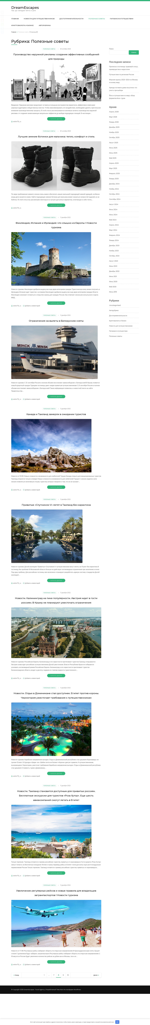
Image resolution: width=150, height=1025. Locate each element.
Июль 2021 (113, 276)
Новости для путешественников (39, 19)
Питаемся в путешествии (121, 19)
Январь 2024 (114, 240)
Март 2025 (113, 168)
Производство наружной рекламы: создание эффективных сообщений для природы (56, 56)
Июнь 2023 (113, 266)
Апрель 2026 (114, 112)
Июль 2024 (113, 209)
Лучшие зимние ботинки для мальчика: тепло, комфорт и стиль (56, 138)
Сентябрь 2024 (115, 199)
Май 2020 (112, 287)
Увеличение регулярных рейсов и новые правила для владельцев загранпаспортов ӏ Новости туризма (56, 921)
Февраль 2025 (114, 173)
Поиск (111, 49)
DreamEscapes (25, 7)
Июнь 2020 (113, 281)
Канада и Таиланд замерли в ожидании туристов (56, 420)
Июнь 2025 (113, 153)
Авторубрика (45, 25)
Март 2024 (113, 230)
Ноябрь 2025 (114, 132)
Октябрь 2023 (114, 256)
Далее (95, 1006)
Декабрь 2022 (114, 271)
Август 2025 (113, 143)
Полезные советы (96, 19)
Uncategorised (115, 305)
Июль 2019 (113, 292)
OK (117, 1022)
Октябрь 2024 (114, 194)
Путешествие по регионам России (121, 74)
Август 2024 (113, 204)
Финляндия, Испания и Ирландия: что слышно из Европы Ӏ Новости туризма (56, 229)
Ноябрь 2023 (114, 251)
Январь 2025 (114, 179)
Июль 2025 (113, 148)
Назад (17, 1006)
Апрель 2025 (114, 163)
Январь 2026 (114, 122)
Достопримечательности (71, 19)
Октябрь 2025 (114, 137)
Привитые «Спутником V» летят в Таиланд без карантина (56, 515)
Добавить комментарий (32, 310)
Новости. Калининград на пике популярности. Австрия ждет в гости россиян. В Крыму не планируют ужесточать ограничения (56, 615)
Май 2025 (112, 158)
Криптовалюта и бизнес (22, 25)
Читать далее (56, 119)
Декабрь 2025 (114, 127)
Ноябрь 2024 (114, 189)
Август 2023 (113, 261)
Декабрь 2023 (114, 245)
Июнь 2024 (113, 215)
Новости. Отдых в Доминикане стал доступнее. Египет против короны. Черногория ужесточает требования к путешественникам (56, 715)
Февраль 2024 (114, 235)
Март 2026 (113, 117)
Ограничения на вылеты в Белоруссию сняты (56, 325)
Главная (15, 19)
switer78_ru (17, 122)
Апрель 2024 (114, 225)
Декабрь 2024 (114, 184)
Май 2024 (112, 220)
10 (69, 1006)
